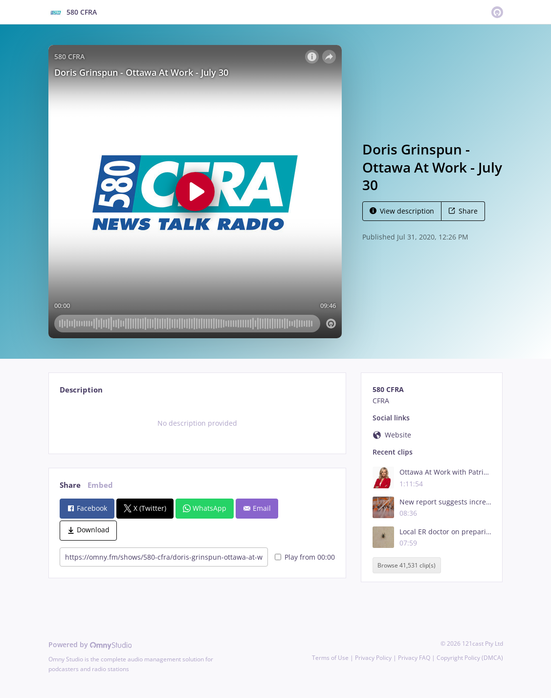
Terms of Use (330, 658)
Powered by (90, 644)
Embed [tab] (100, 485)
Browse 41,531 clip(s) (406, 565)
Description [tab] (81, 390)
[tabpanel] (197, 423)
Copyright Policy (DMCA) (470, 658)
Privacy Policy (373, 658)
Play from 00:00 (305, 557)
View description (402, 211)
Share (463, 211)
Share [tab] (70, 485)
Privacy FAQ (414, 658)
